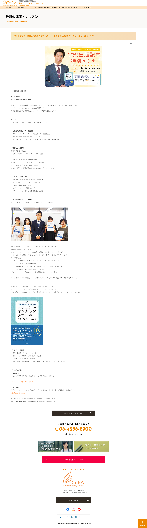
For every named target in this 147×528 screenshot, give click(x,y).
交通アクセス (73, 500)
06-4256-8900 (73, 429)
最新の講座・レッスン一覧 (73, 413)
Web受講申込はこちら (73, 459)
